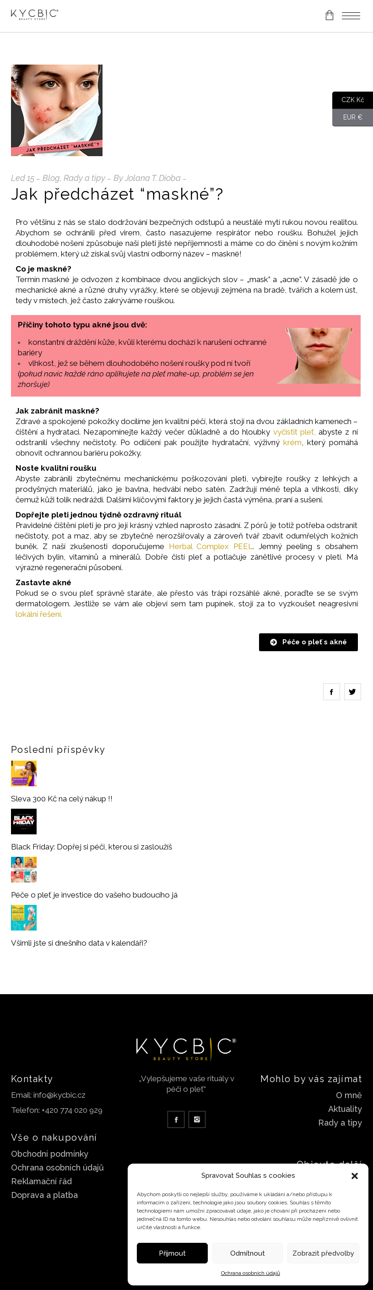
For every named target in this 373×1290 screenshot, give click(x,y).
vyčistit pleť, (294, 431)
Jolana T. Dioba (153, 178)
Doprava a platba (44, 1195)
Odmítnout (247, 1253)
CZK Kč (348, 100)
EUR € (347, 117)
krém (292, 442)
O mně (349, 1095)
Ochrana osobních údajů (250, 1273)
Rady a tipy (84, 178)
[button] (354, 1176)
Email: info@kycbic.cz (48, 1094)
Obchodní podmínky (49, 1154)
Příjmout (172, 1253)
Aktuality (345, 1109)
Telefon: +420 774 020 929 (57, 1110)
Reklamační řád (41, 1181)
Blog (51, 178)
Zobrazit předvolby (323, 1253)
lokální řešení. (39, 614)
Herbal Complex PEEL (211, 546)
